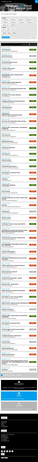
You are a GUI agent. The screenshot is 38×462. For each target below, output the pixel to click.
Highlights (14, 33)
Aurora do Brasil (6, 191)
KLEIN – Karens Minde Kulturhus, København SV (11, 206)
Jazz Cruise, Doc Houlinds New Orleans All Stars (14, 88)
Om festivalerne (4, 421)
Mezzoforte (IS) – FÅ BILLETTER (10, 284)
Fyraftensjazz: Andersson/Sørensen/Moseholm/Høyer (12, 114)
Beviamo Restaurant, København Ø (8, 130)
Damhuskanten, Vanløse (6, 63)
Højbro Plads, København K (7, 69)
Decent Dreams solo (7, 56)
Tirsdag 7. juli (5, 22)
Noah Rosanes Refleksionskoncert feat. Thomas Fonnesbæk (14, 258)
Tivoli (3, 116)
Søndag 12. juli (14, 25)
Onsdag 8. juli (13, 22)
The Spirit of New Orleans (8, 68)
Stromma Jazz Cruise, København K (9, 90)
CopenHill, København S (6, 180)
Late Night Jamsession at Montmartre (11, 336)
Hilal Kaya (4, 205)
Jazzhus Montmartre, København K (8, 239)
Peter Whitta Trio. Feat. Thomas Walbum (12, 297)
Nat (13, 29)
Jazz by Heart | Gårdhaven (8, 147)
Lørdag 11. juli (5, 25)
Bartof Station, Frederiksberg (7, 279)
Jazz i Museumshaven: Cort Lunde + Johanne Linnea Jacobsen (15, 198)
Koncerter (15, 13)
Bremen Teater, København (7, 285)
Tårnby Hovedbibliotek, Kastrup (8, 355)
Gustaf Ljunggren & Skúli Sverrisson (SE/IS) (13, 329)
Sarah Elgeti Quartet (7, 107)
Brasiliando (5, 369)
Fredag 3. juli (5, 19)
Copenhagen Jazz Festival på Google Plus (7, 451)
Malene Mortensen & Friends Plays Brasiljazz (13, 290)
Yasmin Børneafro (6, 50)
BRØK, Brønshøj (14, 51)
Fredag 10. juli (29, 22)
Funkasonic (5, 179)
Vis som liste (24, 44)
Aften (8, 29)
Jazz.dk (2, 13)
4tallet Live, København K (6, 225)
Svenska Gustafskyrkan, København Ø (9, 83)
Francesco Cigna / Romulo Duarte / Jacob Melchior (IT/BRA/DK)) (15, 316)
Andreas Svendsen (6, 160)
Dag (3, 29)
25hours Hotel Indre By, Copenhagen (9, 318)
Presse (2, 424)
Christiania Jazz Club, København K (8, 310)
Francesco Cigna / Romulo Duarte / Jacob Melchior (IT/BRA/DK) (15, 128)
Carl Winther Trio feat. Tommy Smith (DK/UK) (13, 224)
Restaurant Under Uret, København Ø (9, 136)
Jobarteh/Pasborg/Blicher (8, 251)
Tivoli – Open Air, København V (10, 116)
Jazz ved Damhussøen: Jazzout (9, 62)
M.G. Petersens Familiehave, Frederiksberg (10, 167)
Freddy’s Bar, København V (7, 108)
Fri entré (9, 33)
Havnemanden (5, 211)
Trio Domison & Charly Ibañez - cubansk (12, 278)
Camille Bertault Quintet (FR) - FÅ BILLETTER (13, 238)
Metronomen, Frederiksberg (7, 57)
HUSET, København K (6, 96)
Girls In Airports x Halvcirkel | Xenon (11, 172)
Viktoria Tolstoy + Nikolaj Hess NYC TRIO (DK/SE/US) (15, 303)
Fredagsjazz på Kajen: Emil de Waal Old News (13, 101)
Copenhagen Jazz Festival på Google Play (6, 457)
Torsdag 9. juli (21, 22)
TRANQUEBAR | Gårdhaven (8, 185)
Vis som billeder (32, 44)
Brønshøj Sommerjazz (6, 51)
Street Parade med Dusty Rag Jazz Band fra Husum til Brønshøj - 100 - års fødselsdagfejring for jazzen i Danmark (15, 362)
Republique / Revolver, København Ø (9, 253)
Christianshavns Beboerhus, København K (10, 212)
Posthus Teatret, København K (8, 246)
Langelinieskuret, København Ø (8, 260)
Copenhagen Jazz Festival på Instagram (10, 451)
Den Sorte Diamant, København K (8, 102)
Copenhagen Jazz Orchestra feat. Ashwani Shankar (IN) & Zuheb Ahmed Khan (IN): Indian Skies (14, 230)
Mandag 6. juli (29, 19)
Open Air (4, 33)
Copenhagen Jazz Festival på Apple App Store (2, 457)
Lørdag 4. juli (13, 19)
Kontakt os (3, 425)
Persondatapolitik (4, 426)
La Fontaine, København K (7, 273)
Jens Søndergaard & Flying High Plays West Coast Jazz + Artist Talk (14, 244)
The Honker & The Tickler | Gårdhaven (11, 95)
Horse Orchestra (6, 342)
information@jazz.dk (5, 440)
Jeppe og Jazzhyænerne (8, 348)
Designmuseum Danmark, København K (9, 200)
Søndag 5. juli (20, 19)
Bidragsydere (3, 422)
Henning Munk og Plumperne (9, 166)
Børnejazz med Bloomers (8, 354)
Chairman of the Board (7, 309)
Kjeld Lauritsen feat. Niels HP (9, 272)
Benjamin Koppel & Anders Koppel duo (11, 82)
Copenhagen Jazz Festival (8, 13)
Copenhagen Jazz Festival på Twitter (4, 451)
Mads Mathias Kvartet (7, 141)
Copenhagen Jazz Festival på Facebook (2, 451)
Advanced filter (6, 37)
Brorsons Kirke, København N (7, 330)
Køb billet (33, 75)
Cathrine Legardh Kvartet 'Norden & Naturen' (13, 265)
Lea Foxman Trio (6, 154)
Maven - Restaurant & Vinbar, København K (10, 155)
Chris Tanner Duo (6, 135)
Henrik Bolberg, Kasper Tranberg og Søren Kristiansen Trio (12, 75)
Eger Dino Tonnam (6, 218)
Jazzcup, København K (6, 77)
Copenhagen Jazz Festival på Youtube (12, 451)
